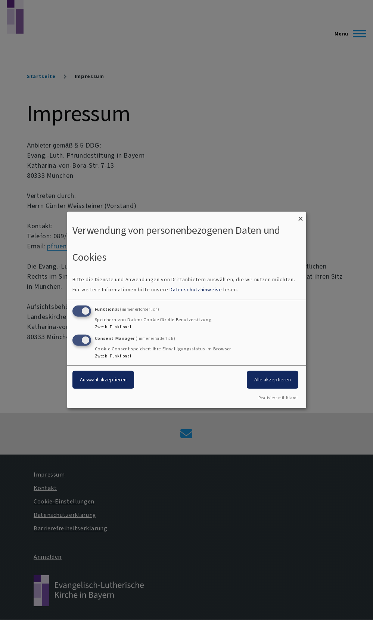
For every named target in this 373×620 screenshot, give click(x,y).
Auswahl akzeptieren (103, 379)
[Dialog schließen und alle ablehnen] (300, 216)
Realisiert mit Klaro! (278, 398)
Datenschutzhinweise (196, 289)
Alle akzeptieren (272, 379)
